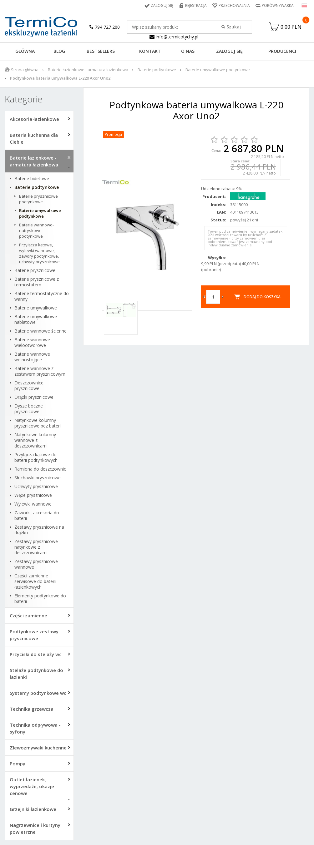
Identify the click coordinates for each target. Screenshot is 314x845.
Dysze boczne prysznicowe (28, 408)
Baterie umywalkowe (35, 308)
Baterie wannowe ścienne (40, 331)
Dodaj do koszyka (262, 296)
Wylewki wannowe (33, 504)
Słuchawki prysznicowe (37, 478)
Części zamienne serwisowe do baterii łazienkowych (35, 581)
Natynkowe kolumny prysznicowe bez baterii (38, 423)
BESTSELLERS (101, 51)
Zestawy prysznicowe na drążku (39, 530)
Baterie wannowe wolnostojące (32, 357)
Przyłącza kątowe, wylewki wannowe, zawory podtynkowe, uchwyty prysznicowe (39, 253)
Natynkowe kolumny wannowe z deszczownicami (35, 440)
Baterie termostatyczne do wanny (41, 296)
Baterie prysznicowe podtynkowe (38, 199)
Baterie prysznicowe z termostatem (36, 282)
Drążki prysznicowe (33, 397)
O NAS (188, 51)
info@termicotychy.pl (173, 37)
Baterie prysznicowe (34, 270)
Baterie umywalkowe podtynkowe (217, 69)
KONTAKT (150, 51)
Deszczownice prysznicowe (28, 385)
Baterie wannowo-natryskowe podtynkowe (36, 230)
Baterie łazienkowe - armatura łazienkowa (88, 69)
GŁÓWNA (25, 51)
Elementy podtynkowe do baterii (40, 598)
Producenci (282, 51)
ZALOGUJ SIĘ (229, 51)
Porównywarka (278, 5)
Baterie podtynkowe (157, 69)
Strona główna (24, 69)
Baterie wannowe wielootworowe (32, 342)
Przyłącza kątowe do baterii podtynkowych (36, 457)
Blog (59, 51)
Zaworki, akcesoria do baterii (36, 515)
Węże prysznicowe (33, 495)
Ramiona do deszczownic (40, 469)
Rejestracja (196, 5)
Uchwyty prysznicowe (36, 486)
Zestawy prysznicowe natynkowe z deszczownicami (36, 547)
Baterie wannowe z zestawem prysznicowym (39, 371)
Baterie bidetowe (31, 178)
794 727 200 (104, 27)
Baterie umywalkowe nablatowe (35, 319)
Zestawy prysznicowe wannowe (36, 564)
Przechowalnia (234, 5)
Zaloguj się (162, 5)
